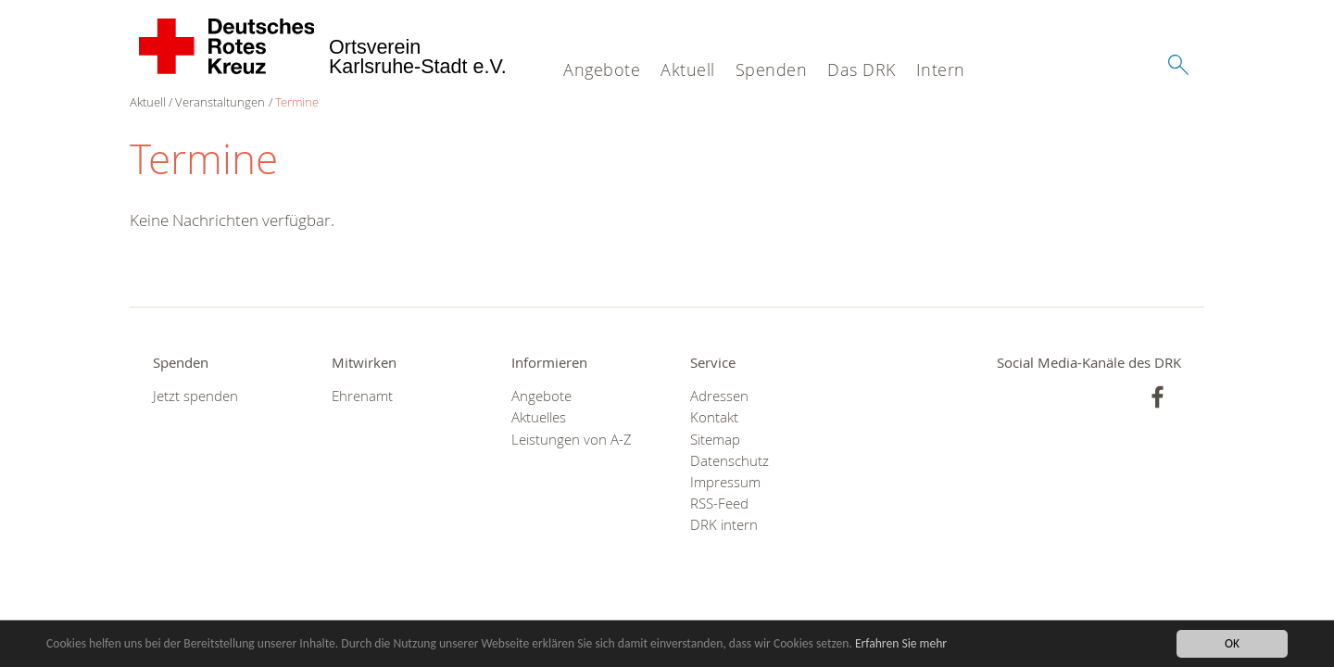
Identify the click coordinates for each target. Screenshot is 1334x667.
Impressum (725, 482)
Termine (297, 102)
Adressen (719, 396)
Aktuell (688, 69)
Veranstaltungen (220, 102)
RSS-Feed (719, 503)
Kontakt (714, 417)
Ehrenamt (362, 396)
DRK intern (724, 525)
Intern (940, 69)
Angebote (601, 69)
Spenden (772, 69)
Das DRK (861, 69)
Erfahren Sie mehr (901, 644)
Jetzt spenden (195, 396)
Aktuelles (538, 417)
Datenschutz (729, 461)
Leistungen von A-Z (571, 439)
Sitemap (715, 439)
